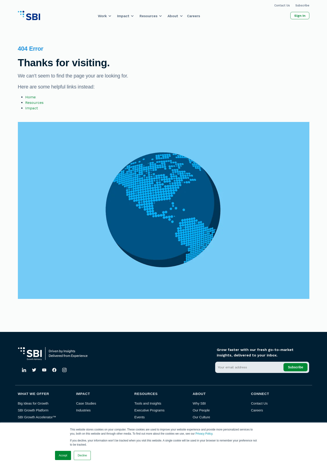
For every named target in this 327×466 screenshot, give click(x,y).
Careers (193, 16)
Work (102, 16)
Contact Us (282, 5)
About (173, 16)
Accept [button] (63, 455)
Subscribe (302, 5)
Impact (123, 16)
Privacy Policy (203, 433)
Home (30, 97)
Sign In (299, 15)
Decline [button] (82, 455)
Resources (148, 16)
